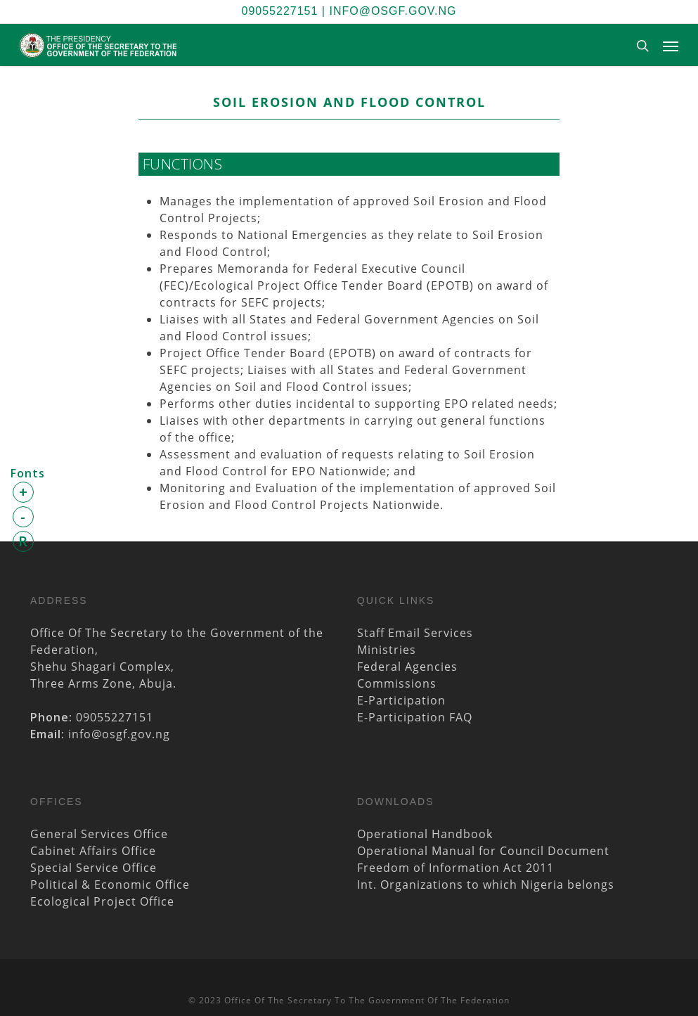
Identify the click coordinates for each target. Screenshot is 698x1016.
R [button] (23, 541)
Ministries (386, 649)
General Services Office (99, 834)
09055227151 (280, 11)
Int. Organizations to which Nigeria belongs (485, 884)
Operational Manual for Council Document (483, 851)
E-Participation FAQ (414, 717)
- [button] (23, 516)
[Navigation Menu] (670, 46)
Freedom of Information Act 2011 (455, 867)
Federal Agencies (407, 666)
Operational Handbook (425, 834)
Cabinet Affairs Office (93, 851)
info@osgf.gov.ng (392, 11)
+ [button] (23, 491)
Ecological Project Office (102, 901)
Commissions (397, 683)
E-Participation (401, 700)
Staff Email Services (415, 633)
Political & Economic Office (110, 884)
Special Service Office (93, 867)
